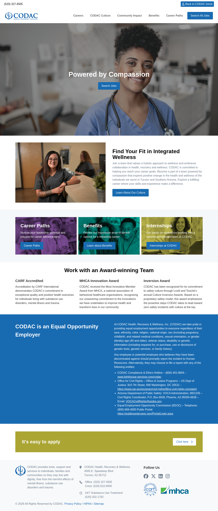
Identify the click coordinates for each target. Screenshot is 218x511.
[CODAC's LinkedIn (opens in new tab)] (161, 476)
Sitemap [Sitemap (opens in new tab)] (99, 503)
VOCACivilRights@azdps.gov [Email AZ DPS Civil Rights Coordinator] (144, 401)
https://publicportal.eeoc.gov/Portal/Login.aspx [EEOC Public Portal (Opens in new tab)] (145, 413)
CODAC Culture (100, 15)
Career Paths (174, 15)
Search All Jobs (200, 15)
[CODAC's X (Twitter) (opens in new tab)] (153, 476)
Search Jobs (109, 85)
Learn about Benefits (99, 245)
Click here (184, 441)
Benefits (154, 15)
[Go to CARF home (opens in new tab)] (150, 489)
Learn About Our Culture (130, 192)
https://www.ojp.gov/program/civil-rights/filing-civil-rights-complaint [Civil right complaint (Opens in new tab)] (157, 389)
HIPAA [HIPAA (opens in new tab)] (87, 503)
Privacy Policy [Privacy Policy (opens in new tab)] (72, 503)
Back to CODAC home (199, 4)
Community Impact (129, 15)
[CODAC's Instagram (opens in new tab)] (168, 476)
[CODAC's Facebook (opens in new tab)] (146, 476)
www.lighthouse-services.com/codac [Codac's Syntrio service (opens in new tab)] (139, 376)
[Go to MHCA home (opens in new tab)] (175, 489)
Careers (78, 15)
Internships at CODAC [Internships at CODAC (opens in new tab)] (163, 245)
